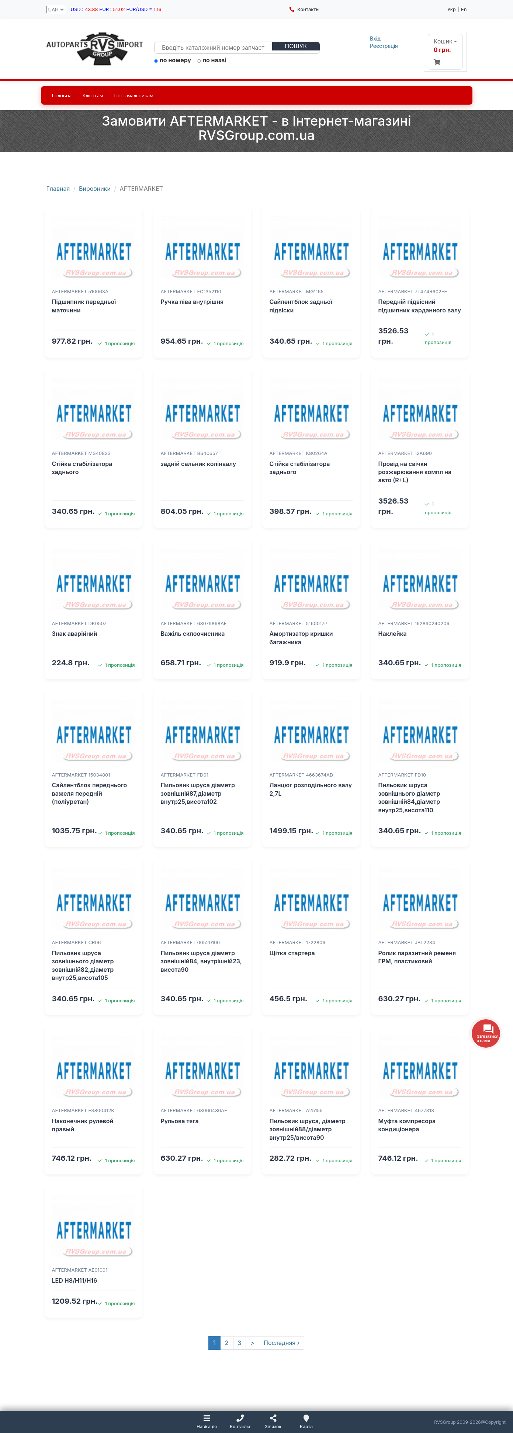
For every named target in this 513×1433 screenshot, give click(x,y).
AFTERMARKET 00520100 (190, 942)
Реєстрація (384, 46)
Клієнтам (93, 95)
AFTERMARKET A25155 (296, 1110)
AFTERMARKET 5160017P (298, 623)
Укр (451, 9)
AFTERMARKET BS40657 (189, 453)
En (464, 9)
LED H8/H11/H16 (74, 1280)
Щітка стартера (292, 953)
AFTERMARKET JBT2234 (407, 942)
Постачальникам (133, 95)
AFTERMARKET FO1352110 (191, 291)
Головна (62, 95)
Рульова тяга (180, 1121)
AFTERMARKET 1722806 (298, 942)
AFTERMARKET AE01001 (80, 1270)
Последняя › (281, 1342)
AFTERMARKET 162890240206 (414, 623)
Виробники (95, 188)
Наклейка (392, 633)
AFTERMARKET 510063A (80, 291)
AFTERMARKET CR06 (76, 942)
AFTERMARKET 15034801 (81, 775)
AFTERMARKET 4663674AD (301, 775)
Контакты (304, 9)
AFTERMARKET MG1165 (297, 291)
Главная (58, 188)
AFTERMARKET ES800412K (83, 1110)
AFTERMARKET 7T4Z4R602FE (412, 291)
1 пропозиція (116, 343)
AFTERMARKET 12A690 (405, 453)
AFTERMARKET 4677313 (406, 1110)
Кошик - (445, 51)
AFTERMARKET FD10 (402, 775)
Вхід (375, 38)
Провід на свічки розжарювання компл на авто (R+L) (415, 472)
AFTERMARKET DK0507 (79, 623)
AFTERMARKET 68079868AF (194, 623)
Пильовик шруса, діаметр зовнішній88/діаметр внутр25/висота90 (308, 1129)
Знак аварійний (74, 633)
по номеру (172, 60)
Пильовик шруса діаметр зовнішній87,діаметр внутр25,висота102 (198, 793)
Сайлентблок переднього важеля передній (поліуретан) (89, 793)
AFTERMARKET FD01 (184, 775)
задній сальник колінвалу (198, 463)
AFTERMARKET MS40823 (81, 453)
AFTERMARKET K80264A (298, 453)
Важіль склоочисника (193, 633)
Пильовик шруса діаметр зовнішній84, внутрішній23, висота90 (201, 961)
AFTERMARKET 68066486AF (194, 1110)
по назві (211, 60)
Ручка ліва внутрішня (192, 301)
